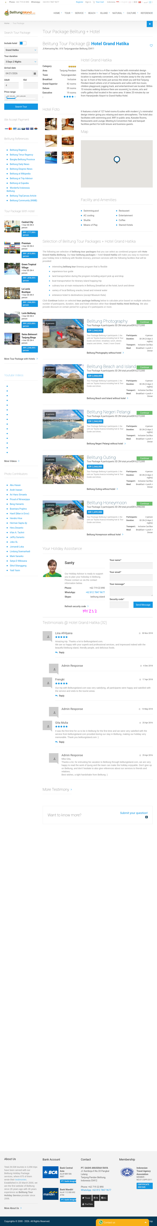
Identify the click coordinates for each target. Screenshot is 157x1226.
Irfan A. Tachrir (17, 532)
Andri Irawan (16, 490)
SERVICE (79, 13)
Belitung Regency (18, 150)
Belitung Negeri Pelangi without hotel (105, 443)
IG (104, 1198)
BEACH (91, 13)
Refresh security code (75, 606)
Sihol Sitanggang (18, 565)
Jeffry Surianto (17, 537)
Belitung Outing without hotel (101, 489)
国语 (137, 2)
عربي (147, 2)
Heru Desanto (16, 527)
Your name (115, 560)
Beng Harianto (17, 504)
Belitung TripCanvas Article (23, 195)
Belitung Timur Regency (21, 154)
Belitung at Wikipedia (20, 173)
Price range (10, 92)
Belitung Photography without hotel (104, 353)
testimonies (20, 1179)
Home (6, 23)
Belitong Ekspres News (21, 169)
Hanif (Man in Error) (19, 513)
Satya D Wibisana (18, 561)
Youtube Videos (13, 375)
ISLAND (104, 13)
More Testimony (56, 789)
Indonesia (113, 2)
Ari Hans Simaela (18, 494)
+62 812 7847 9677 (51, 2)
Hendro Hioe (16, 518)
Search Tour (21, 106)
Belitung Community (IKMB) (23, 200)
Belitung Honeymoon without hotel (104, 534)
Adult (7, 80)
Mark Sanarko (16, 556)
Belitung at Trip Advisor (21, 178)
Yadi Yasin (15, 570)
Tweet (87, 1198)
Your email (115, 572)
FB (96, 1198)
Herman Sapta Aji (18, 523)
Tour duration (11, 56)
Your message (117, 584)
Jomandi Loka (17, 546)
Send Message (143, 605)
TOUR (67, 13)
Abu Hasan (15, 485)
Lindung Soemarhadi (20, 551)
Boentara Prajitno (18, 509)
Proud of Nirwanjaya (20, 499)
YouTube (88, 1204)
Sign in (88, 2)
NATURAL (117, 13)
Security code (117, 599)
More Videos (10, 461)
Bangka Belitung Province (22, 159)
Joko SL (14, 542)
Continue (144, 322)
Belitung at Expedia (19, 183)
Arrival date (10, 68)
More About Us (11, 1208)
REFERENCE (147, 13)
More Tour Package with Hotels (19, 359)
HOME (57, 13)
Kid (25, 80)
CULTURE (131, 13)
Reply (59, 652)
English (126, 2)
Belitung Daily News (19, 164)
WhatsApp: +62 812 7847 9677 (96, 1190)
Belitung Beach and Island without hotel (106, 398)
